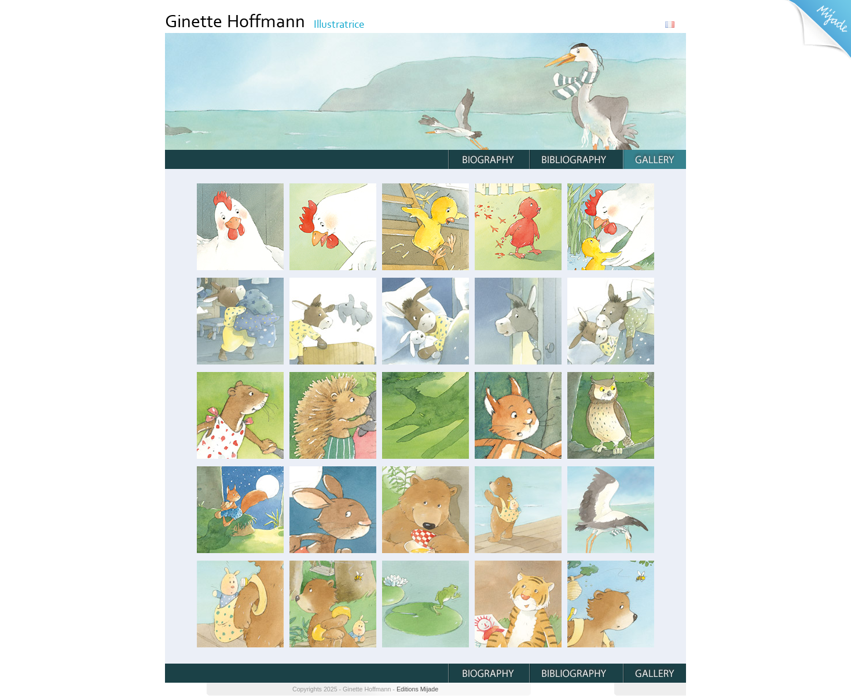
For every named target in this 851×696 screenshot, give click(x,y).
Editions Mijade (417, 689)
